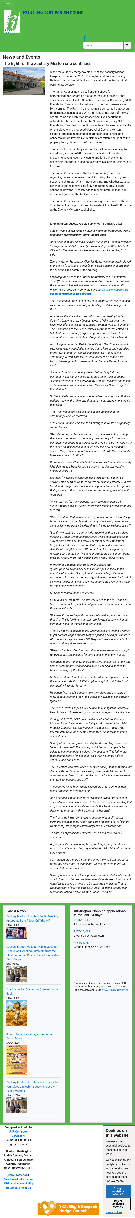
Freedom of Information (19, 1179)
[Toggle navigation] (8, 4)
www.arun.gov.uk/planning (115, 990)
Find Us (26, 1187)
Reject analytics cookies (118, 1203)
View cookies (114, 1212)
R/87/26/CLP (82, 931)
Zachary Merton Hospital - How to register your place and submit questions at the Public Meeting (32, 1087)
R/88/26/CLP (82, 920)
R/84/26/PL (81, 942)
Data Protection (18, 1175)
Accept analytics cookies (118, 1191)
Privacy (10, 1183)
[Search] (103, 45)
